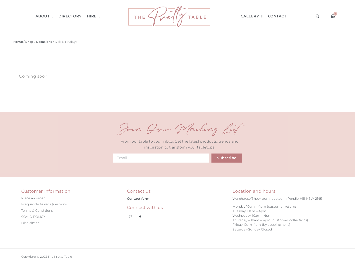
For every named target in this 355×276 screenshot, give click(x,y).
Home (18, 41)
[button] (317, 16)
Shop (29, 41)
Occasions (44, 41)
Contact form (138, 199)
